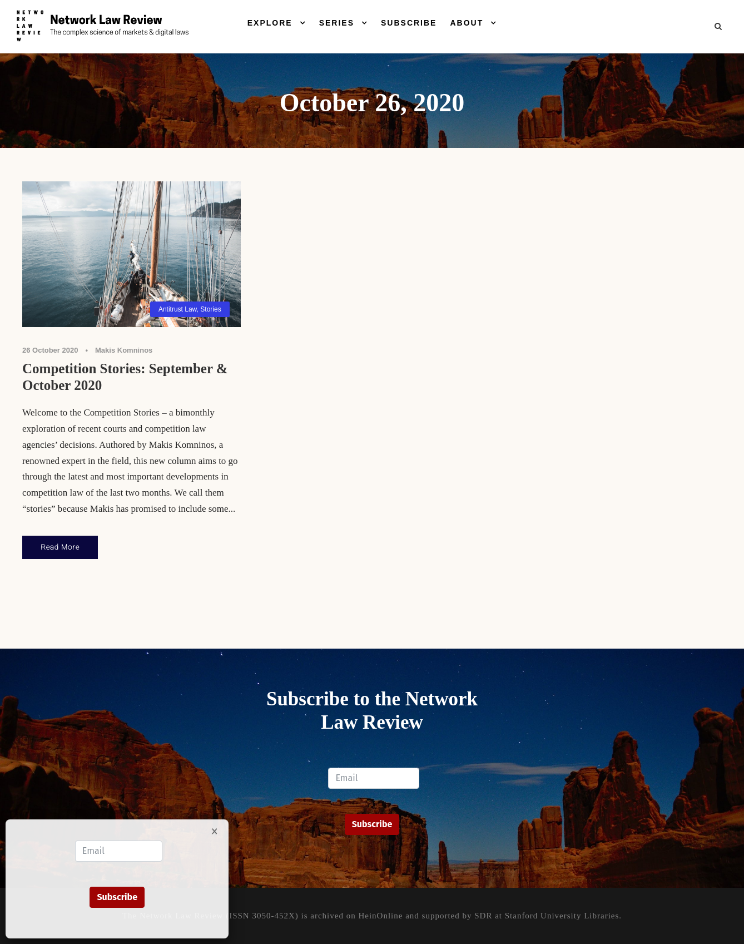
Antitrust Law (177, 309)
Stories (210, 309)
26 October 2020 (50, 350)
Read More (60, 547)
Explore (269, 22)
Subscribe (409, 22)
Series (336, 22)
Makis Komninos (123, 350)
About (466, 22)
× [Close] (214, 830)
